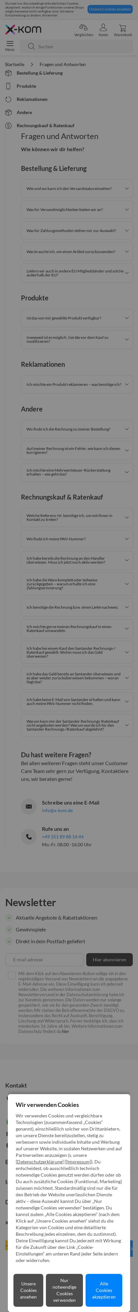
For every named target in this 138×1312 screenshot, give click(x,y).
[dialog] (69, 656)
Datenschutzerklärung (39, 1161)
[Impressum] (78, 1161)
